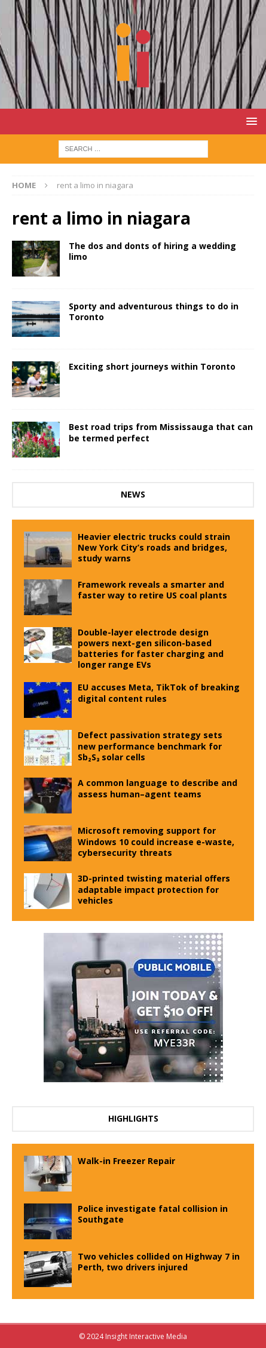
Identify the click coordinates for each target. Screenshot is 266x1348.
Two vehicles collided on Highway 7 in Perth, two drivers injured (159, 1262)
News (133, 494)
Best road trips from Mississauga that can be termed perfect (161, 432)
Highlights (133, 1118)
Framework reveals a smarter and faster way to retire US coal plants (152, 590)
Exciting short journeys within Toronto (152, 366)
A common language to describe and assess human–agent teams (157, 788)
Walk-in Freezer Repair (126, 1160)
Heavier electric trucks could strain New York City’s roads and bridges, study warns (154, 547)
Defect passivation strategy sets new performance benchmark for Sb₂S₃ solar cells (150, 745)
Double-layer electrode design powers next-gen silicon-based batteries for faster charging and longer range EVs (151, 649)
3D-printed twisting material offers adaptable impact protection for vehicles (154, 889)
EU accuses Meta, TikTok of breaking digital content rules (159, 692)
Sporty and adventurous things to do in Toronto (154, 311)
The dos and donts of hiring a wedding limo (152, 251)
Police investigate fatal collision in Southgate (153, 1214)
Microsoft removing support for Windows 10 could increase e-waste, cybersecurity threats (156, 841)
